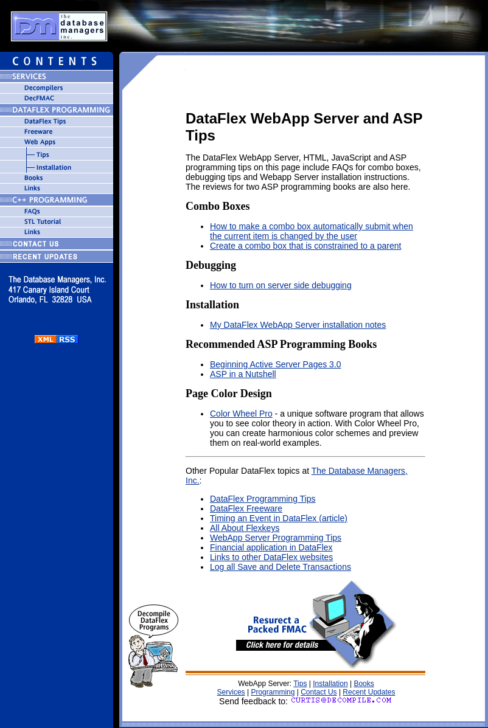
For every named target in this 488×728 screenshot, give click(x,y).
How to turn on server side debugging (281, 285)
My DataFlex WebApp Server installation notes (298, 325)
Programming (273, 692)
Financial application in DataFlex (271, 547)
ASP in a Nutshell (243, 374)
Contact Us (318, 692)
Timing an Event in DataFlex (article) (278, 518)
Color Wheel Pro (241, 413)
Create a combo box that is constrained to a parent (305, 246)
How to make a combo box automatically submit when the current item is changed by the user (311, 231)
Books (364, 683)
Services (231, 692)
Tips (300, 683)
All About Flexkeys (244, 528)
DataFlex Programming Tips (263, 499)
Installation (330, 683)
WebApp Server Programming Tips (275, 538)
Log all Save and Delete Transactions (280, 567)
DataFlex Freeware (246, 508)
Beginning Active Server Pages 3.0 (275, 364)
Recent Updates (369, 692)
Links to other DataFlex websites (271, 557)
